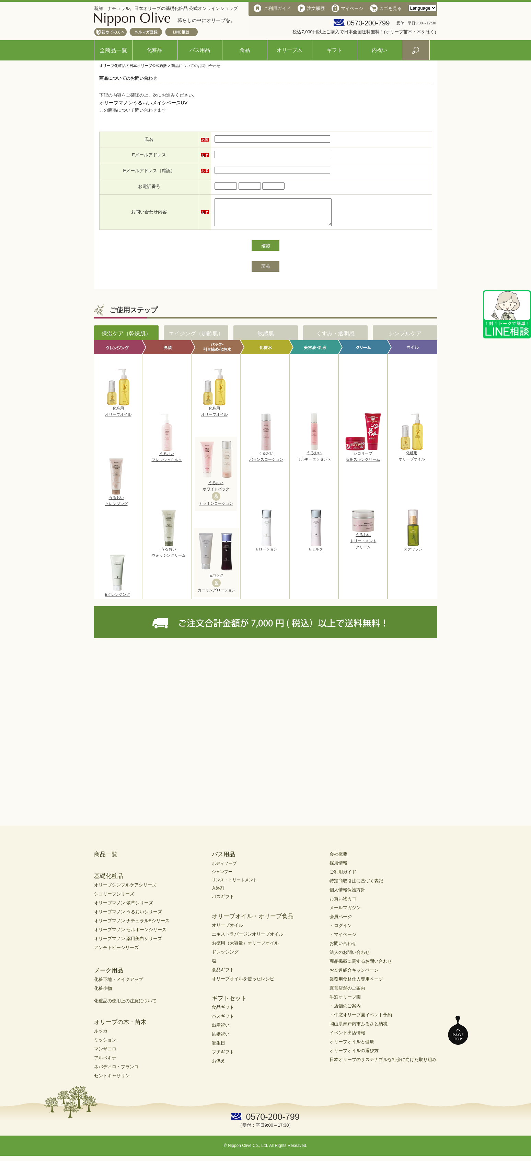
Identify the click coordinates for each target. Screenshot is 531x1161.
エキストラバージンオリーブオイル (247, 939)
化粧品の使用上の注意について (125, 1005)
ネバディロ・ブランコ (116, 1071)
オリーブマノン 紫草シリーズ (123, 908)
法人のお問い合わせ (350, 957)
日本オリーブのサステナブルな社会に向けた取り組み (383, 1064)
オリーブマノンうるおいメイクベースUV (143, 102)
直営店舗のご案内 (347, 993)
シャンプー (222, 876)
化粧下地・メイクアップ (118, 984)
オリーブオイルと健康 (352, 1046)
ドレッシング (225, 957)
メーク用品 (108, 975)
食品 (245, 50)
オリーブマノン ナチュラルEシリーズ (132, 925)
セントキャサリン (112, 1080)
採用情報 (338, 868)
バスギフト (223, 901)
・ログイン (341, 930)
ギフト (334, 50)
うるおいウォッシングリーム (169, 555)
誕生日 (218, 1048)
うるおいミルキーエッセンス (314, 459)
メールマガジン (345, 912)
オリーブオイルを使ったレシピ (243, 983)
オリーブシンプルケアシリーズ (125, 890)
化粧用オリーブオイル (118, 414)
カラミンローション (216, 508)
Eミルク (316, 552)
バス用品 (199, 50)
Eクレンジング (117, 597)
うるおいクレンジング (116, 503)
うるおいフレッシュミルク (167, 460)
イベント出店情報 (347, 1037)
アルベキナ (105, 1062)
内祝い (379, 50)
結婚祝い (221, 1039)
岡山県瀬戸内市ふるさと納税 (359, 1028)
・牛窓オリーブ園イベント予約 (361, 1020)
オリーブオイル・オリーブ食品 (252, 921)
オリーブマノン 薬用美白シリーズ (128, 943)
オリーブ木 (289, 50)
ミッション (105, 1045)
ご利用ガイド (343, 877)
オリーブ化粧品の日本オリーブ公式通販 (133, 66)
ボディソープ (224, 868)
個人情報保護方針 (347, 894)
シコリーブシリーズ (114, 899)
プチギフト (223, 1057)
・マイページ (343, 939)
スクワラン (413, 552)
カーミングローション (216, 595)
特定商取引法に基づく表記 (356, 886)
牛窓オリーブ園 (345, 1002)
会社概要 (338, 859)
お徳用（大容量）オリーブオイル (245, 948)
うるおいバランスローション (266, 459)
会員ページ (341, 921)
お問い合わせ (343, 948)
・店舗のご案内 (345, 1011)
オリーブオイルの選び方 (354, 1055)
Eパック (216, 580)
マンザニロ (105, 1054)
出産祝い (221, 1030)
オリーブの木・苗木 (120, 1027)
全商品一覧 (113, 50)
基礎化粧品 (108, 881)
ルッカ (100, 1036)
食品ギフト (223, 975)
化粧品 (154, 50)
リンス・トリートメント (234, 885)
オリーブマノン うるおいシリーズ (128, 916)
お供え (218, 1066)
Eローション (266, 552)
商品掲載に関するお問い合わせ (361, 966)
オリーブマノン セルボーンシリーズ (130, 934)
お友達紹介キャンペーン (354, 975)
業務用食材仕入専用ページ (356, 984)
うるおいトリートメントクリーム (363, 544)
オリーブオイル (227, 930)
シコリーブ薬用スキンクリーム (363, 459)
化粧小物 (103, 993)
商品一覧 (105, 859)
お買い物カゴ (343, 903)
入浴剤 (218, 893)
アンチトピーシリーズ (116, 952)
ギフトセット (229, 1003)
